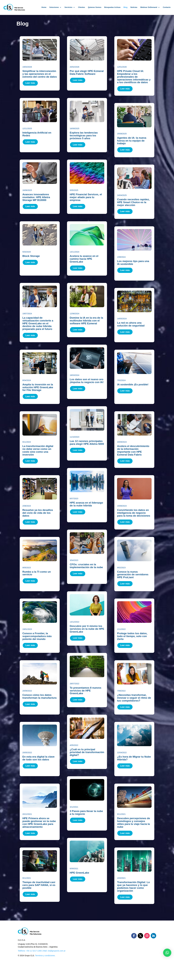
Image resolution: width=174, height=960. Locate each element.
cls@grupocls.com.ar (57, 951)
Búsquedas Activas (112, 7)
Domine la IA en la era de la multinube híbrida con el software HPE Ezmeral (86, 320)
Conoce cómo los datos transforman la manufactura (39, 696)
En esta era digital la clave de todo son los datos (38, 758)
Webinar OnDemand (148, 7)
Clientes (81, 7)
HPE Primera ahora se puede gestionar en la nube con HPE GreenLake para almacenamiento (39, 822)
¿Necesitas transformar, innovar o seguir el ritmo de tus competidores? (134, 698)
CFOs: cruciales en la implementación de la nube (86, 566)
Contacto (166, 7)
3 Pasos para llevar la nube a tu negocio (86, 812)
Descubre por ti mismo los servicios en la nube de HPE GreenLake (87, 629)
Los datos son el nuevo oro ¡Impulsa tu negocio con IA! (87, 381)
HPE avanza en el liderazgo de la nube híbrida (86, 504)
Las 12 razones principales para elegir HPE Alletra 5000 (87, 442)
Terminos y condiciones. (45, 955)
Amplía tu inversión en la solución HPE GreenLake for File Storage (37, 387)
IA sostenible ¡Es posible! (132, 384)
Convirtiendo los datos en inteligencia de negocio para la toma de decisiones (133, 513)
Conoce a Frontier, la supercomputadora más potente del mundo (37, 636)
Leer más (30, 83)
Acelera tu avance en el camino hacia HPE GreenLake (84, 259)
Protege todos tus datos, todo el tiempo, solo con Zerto (132, 636)
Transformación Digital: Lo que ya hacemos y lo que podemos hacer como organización (133, 886)
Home (43, 7)
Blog (126, 7)
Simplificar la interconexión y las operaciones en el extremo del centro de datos (39, 74)
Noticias (133, 7)
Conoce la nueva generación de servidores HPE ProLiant (132, 574)
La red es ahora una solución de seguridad (131, 324)
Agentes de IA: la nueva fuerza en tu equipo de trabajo (131, 140)
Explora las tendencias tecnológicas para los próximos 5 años (84, 135)
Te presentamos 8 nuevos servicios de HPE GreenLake (85, 690)
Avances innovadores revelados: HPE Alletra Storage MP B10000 (36, 197)
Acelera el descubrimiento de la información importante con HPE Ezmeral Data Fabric (133, 450)
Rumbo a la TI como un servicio (36, 573)
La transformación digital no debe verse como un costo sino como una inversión (37, 450)
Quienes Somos (94, 7)
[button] (167, 953)
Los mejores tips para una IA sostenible (133, 262)
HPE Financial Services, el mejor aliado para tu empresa (86, 197)
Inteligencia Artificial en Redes (36, 134)
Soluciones (54, 7)
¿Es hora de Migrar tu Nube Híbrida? (134, 758)
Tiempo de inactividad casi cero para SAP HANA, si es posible (38, 885)
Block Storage (31, 256)
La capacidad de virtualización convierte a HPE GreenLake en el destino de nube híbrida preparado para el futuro (37, 323)
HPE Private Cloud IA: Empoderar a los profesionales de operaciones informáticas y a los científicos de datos (133, 77)
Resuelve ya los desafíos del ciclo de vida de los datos (37, 513)
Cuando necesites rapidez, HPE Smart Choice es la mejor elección (133, 202)
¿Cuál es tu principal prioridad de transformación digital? (87, 752)
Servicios (68, 7)
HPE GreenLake (79, 872)
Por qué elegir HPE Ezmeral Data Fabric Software (87, 72)
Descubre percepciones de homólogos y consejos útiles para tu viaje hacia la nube (133, 822)
